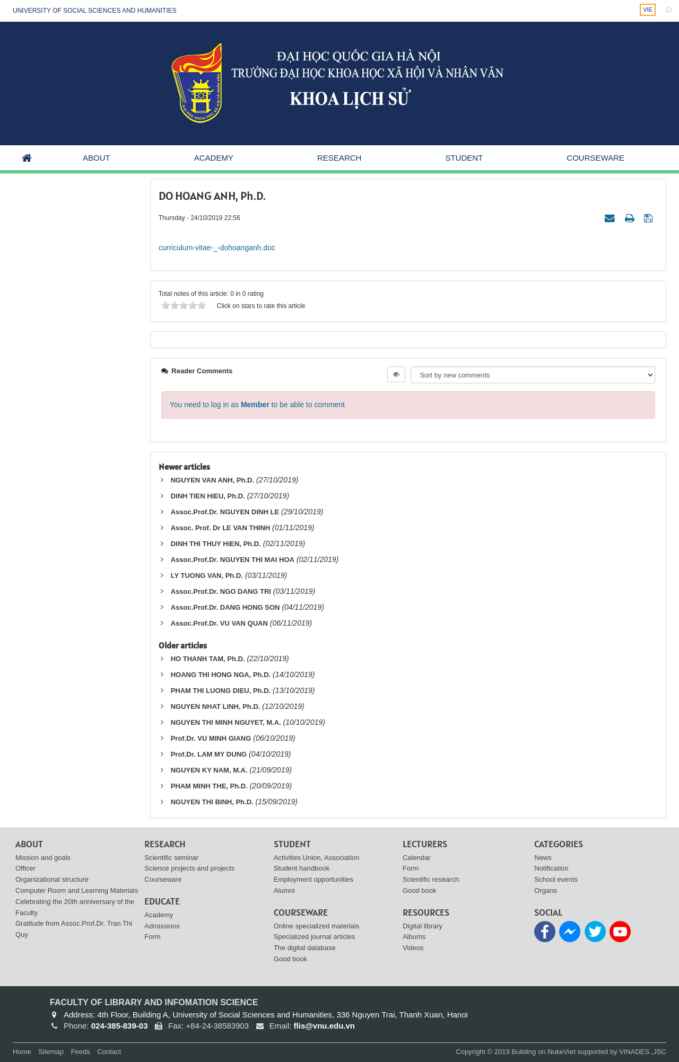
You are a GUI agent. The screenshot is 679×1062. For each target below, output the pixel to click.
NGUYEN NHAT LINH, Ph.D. (215, 706)
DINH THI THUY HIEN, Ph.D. (216, 544)
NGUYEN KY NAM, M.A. (209, 770)
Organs (545, 890)
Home (22, 1052)
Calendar (417, 858)
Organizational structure (52, 879)
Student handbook (302, 868)
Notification (551, 868)
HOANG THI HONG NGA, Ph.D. (221, 675)
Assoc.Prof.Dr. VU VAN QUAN (219, 623)
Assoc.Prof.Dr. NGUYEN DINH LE (225, 512)
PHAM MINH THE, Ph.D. (209, 786)
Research (339, 157)
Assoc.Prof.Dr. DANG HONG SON (225, 607)
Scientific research (431, 879)
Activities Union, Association (317, 858)
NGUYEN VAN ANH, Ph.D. (212, 480)
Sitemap (51, 1052)
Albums (414, 937)
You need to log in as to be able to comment (257, 404)
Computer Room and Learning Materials (76, 890)
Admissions (161, 926)
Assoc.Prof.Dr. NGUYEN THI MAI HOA (232, 560)
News (543, 858)
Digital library (422, 926)
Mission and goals (43, 858)
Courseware (595, 157)
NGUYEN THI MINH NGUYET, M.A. (226, 722)
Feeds (80, 1052)
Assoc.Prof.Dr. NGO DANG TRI (221, 591)
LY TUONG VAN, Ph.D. (207, 576)
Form (152, 937)
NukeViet (561, 1052)
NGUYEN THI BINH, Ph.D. (212, 802)
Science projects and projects (189, 868)
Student (464, 157)
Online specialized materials (317, 926)
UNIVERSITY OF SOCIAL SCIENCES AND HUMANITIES (95, 10)
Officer (25, 868)
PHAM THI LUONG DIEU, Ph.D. (221, 691)
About (96, 157)
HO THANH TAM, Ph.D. (208, 659)
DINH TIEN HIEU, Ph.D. (208, 496)
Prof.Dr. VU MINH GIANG (211, 738)
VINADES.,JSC (642, 1052)
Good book (291, 959)
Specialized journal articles (314, 937)
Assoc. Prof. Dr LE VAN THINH (221, 528)
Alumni (284, 890)
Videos (413, 948)
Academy (213, 157)
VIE (647, 9)
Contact (109, 1052)
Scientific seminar (171, 858)
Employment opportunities (313, 879)
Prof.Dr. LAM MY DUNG (209, 754)
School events (556, 879)
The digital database (305, 948)
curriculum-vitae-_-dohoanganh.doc (217, 247)
